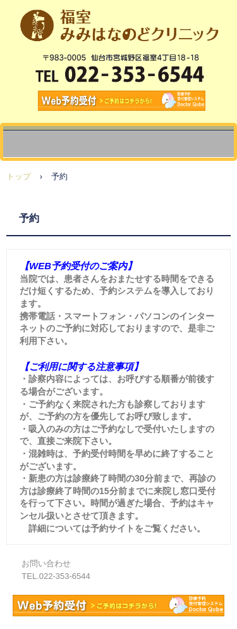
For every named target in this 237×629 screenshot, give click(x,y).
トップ (18, 176)
